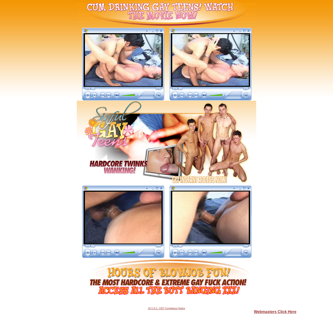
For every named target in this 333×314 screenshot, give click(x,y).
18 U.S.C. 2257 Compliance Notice (166, 308)
